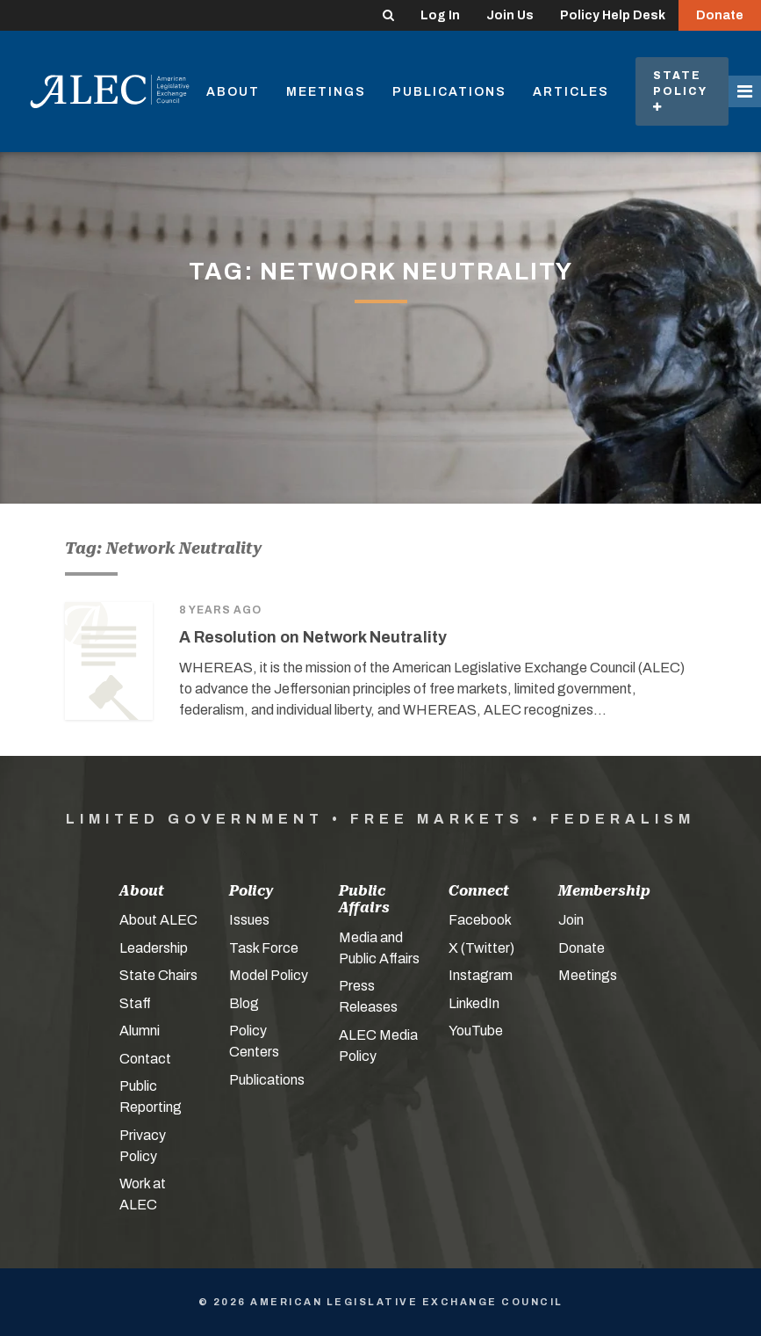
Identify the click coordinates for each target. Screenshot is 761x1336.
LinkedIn (474, 1003)
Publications (449, 91)
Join (571, 919)
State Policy (682, 91)
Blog (244, 1003)
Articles (571, 91)
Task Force (263, 947)
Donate (719, 15)
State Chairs (158, 975)
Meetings (326, 91)
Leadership (153, 947)
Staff (135, 1003)
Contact (145, 1058)
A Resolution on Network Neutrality (313, 637)
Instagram (481, 975)
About (233, 91)
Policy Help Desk (612, 15)
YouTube (476, 1030)
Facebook (480, 919)
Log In (440, 15)
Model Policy (268, 975)
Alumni (139, 1030)
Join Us (510, 15)
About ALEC (158, 919)
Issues (249, 919)
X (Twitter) (481, 947)
